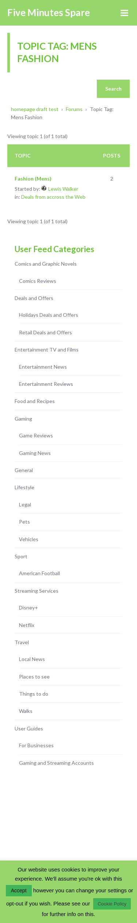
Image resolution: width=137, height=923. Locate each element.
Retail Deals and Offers (45, 332)
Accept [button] (19, 890)
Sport (21, 556)
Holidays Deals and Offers (48, 315)
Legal (25, 504)
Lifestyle (24, 487)
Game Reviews (36, 435)
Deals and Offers (34, 298)
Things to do (33, 694)
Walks (26, 711)
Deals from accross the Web (53, 197)
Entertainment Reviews (46, 384)
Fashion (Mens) (33, 178)
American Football (39, 573)
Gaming (23, 418)
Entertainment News (43, 367)
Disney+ (28, 607)
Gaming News (35, 453)
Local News (32, 659)
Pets (24, 522)
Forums (74, 109)
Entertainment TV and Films (47, 349)
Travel (22, 642)
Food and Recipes (35, 401)
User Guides (29, 728)
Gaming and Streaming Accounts (56, 763)
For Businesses (36, 745)
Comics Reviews (37, 281)
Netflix (26, 625)
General (24, 470)
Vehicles (28, 539)
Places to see (34, 676)
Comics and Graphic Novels (46, 264)
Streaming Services (36, 591)
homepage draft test (34, 109)
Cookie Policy (112, 904)
